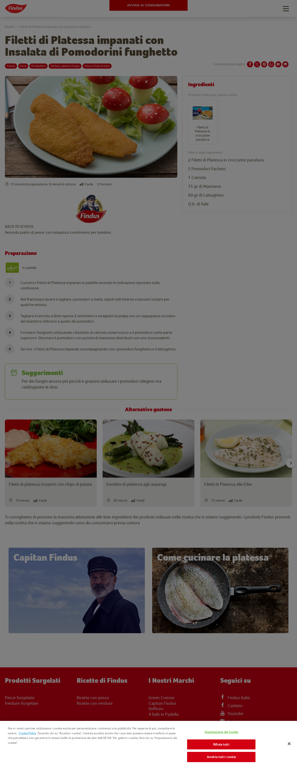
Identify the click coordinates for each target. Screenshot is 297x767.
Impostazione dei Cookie (221, 732)
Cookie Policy (27, 733)
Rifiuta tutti (221, 744)
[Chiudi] (289, 743)
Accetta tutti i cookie (221, 757)
